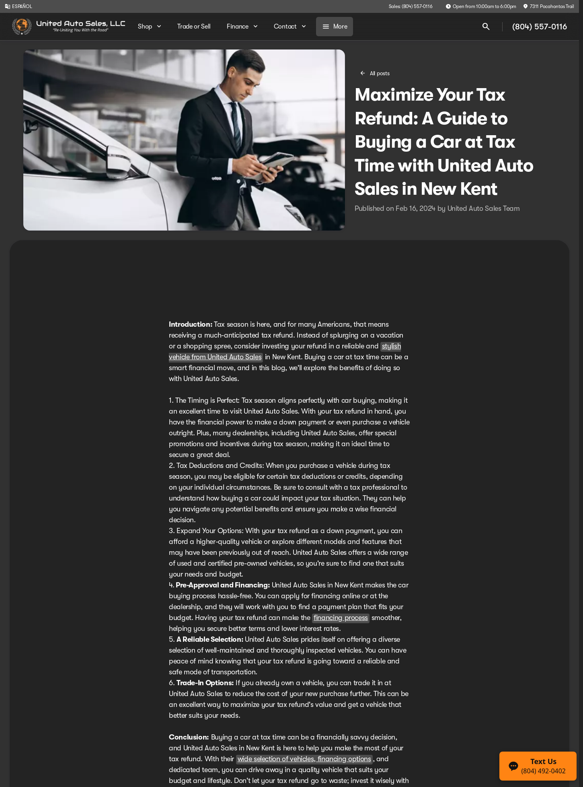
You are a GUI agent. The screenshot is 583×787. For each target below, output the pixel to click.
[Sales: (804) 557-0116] (410, 6)
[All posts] (375, 73)
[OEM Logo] (22, 27)
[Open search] (486, 26)
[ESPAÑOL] (18, 6)
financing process (341, 618)
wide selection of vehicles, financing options (304, 759)
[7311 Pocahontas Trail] (548, 6)
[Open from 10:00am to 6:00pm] (481, 6)
